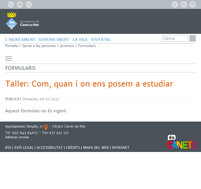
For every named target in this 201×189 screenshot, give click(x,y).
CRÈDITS (73, 147)
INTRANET (120, 147)
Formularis (87, 46)
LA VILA (80, 39)
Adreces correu (17, 137)
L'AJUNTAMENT (20, 39)
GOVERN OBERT (54, 39)
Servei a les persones (39, 46)
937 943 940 (23, 132)
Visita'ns (100, 39)
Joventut (67, 46)
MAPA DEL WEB (96, 147)
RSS (8, 147)
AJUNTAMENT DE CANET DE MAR (22, 21)
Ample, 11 (35, 126)
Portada (11, 46)
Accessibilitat (50, 147)
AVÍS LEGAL (24, 147)
